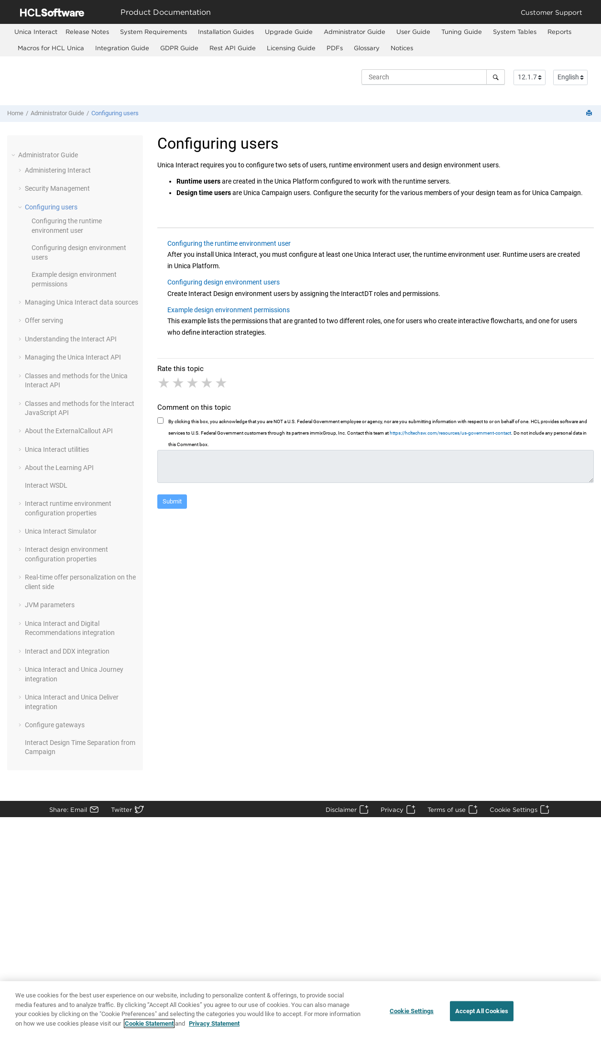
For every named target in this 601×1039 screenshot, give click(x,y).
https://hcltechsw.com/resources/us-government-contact (450, 433)
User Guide (413, 31)
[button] (14, 155)
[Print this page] (590, 114)
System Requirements (153, 31)
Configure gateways (55, 725)
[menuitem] (36, 32)
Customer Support (551, 12)
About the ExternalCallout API (69, 431)
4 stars (207, 383)
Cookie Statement (149, 1027)
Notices (402, 47)
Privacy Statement (214, 1027)
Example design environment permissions (228, 310)
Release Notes (87, 31)
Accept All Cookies (481, 1014)
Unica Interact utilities (57, 449)
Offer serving (44, 320)
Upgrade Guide (289, 31)
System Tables (514, 31)
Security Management (57, 188)
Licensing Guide (291, 47)
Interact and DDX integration (67, 651)
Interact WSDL (46, 485)
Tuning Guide (461, 31)
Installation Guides (226, 31)
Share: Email (68, 809)
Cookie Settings (513, 809)
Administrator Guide (354, 31)
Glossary (367, 47)
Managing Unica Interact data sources (81, 302)
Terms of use (446, 809)
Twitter (121, 809)
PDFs (335, 47)
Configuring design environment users (223, 282)
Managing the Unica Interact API (73, 357)
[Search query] (433, 77)
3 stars (193, 383)
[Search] (495, 77)
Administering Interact (58, 170)
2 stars (179, 383)
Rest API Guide (232, 47)
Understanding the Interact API (71, 339)
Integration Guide (122, 47)
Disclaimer (341, 809)
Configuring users (115, 113)
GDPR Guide (179, 47)
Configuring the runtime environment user (229, 243)
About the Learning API (59, 467)
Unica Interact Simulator (61, 531)
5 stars (222, 383)
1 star (164, 383)
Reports (559, 31)
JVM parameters (50, 605)
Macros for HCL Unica (51, 47)
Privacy (392, 809)
